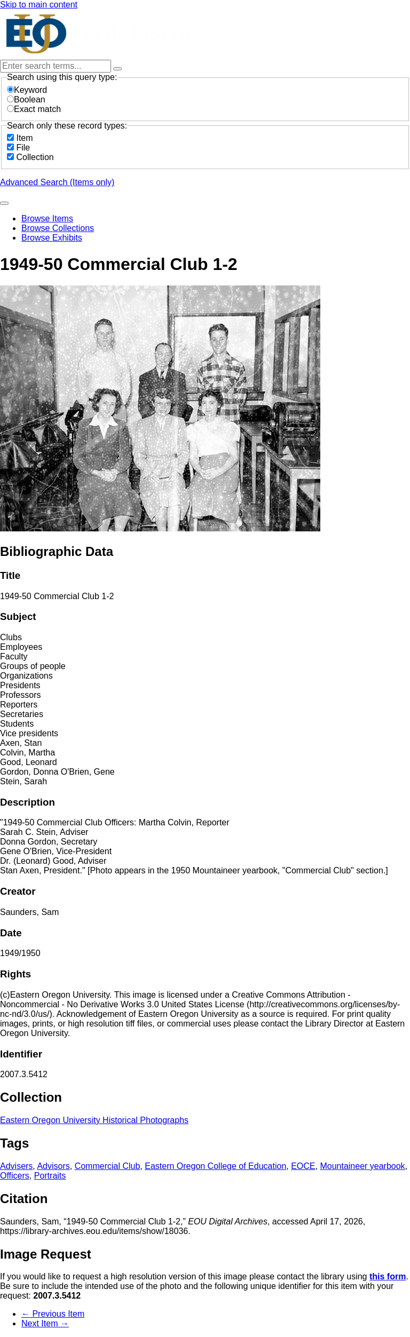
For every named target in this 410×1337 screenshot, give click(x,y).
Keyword (27, 89)
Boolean (26, 99)
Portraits (50, 1175)
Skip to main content (38, 4)
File (23, 147)
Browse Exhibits (51, 237)
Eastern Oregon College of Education (215, 1166)
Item (24, 137)
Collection (34, 157)
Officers (14, 1175)
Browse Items (47, 218)
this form (387, 1276)
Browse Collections (57, 228)
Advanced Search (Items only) (57, 182)
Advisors (53, 1166)
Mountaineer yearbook (362, 1166)
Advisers (16, 1166)
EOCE (303, 1166)
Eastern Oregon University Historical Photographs (94, 1120)
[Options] (117, 68)
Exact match (34, 109)
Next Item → (45, 1323)
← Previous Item (52, 1313)
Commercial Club (107, 1166)
